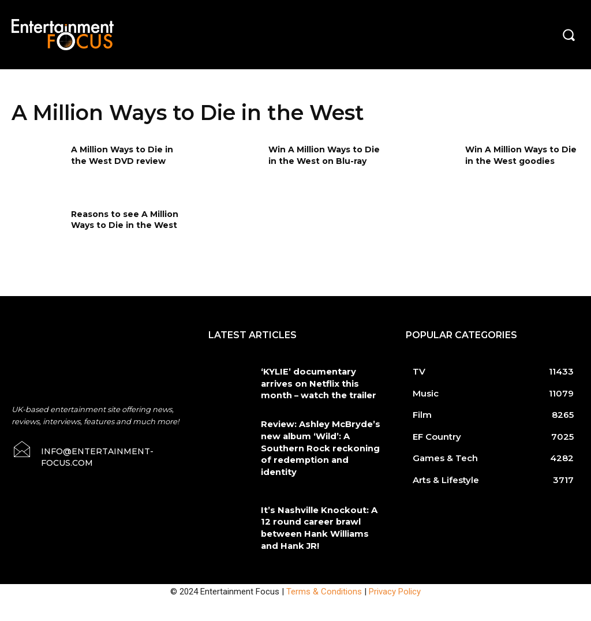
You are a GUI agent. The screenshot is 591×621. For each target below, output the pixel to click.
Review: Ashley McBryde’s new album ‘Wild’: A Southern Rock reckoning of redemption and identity (321, 437)
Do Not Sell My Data (85, 614)
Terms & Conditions (324, 561)
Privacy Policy (395, 561)
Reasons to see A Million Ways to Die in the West (124, 220)
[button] (568, 35)
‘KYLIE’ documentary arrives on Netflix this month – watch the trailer (320, 381)
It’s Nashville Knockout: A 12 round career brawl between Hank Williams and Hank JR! (319, 500)
